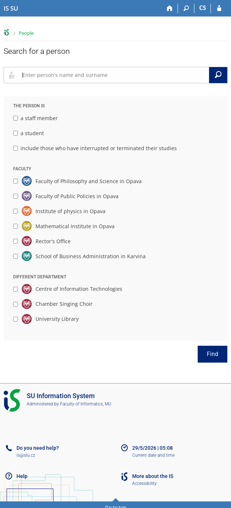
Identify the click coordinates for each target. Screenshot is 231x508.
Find (212, 354)
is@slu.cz (25, 455)
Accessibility (144, 483)
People (26, 33)
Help (21, 476)
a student (28, 133)
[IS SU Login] (219, 8)
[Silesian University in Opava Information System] (11, 8)
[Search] (186, 8)
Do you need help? (37, 448)
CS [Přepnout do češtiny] (202, 8)
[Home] (169, 8)
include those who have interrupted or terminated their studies (95, 148)
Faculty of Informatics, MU (85, 404)
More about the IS (152, 476)
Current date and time (153, 455)
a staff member (35, 118)
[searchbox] (114, 75)
